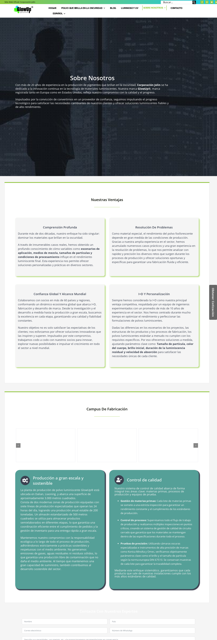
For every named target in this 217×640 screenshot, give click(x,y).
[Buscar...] (176, 2)
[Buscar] (194, 2)
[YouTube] (211, 2)
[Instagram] (207, 2)
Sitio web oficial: (20, 2)
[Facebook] (202, 2)
